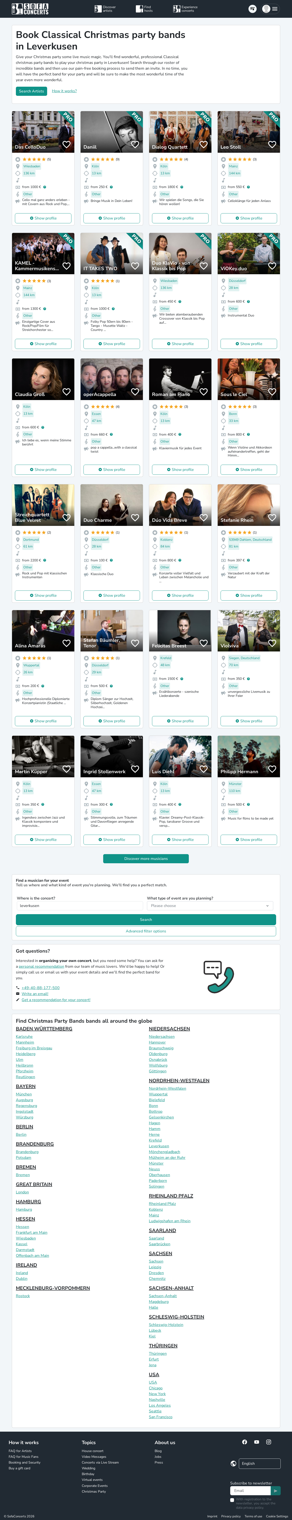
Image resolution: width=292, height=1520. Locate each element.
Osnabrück (158, 1059)
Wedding (88, 1468)
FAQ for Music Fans (23, 1456)
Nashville (157, 1399)
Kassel (21, 1244)
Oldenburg (158, 1054)
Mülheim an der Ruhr (167, 1157)
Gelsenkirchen (161, 1117)
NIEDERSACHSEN (169, 1029)
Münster (156, 1163)
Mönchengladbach (164, 1152)
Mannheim (25, 1042)
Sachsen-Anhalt (163, 1296)
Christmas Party (94, 1491)
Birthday (88, 1474)
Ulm (19, 1059)
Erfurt (154, 1359)
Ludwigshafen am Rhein (169, 1221)
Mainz (154, 1215)
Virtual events (92, 1479)
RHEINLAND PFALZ (171, 1196)
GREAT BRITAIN (34, 1184)
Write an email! (35, 994)
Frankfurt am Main (31, 1232)
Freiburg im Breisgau (34, 1048)
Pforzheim (24, 1071)
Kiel (152, 1336)
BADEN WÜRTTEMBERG (44, 1029)
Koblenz (156, 1209)
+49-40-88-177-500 (41, 988)
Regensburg (26, 1105)
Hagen (154, 1123)
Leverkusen (159, 1146)
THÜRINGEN (163, 1346)
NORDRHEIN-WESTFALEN (179, 1080)
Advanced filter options (146, 931)
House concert (92, 1451)
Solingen (156, 1186)
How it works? (64, 91)
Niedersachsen (162, 1036)
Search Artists (31, 91)
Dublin (21, 1278)
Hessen (22, 1226)
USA (154, 1374)
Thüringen (158, 1353)
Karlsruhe (24, 1036)
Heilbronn (24, 1065)
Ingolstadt (24, 1111)
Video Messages (94, 1456)
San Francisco (160, 1417)
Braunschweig (161, 1048)
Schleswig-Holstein (166, 1324)
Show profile (46, 218)
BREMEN (26, 1167)
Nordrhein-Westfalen (167, 1088)
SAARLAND (162, 1230)
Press (159, 1462)
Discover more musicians (146, 858)
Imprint (212, 1516)
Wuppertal (158, 1094)
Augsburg (24, 1100)
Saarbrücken (159, 1244)
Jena (152, 1365)
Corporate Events (95, 1486)
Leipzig (155, 1267)
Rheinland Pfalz (162, 1203)
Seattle (155, 1411)
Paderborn (158, 1180)
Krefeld (155, 1140)
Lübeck (155, 1330)
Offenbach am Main (32, 1255)
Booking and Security (24, 1462)
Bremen (23, 1175)
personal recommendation (41, 966)
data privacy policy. (250, 1507)
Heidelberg (25, 1054)
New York (157, 1394)
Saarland (156, 1238)
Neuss (154, 1169)
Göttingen (157, 1071)
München (24, 1094)
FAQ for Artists (20, 1451)
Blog (158, 1451)
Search (146, 919)
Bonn (153, 1105)
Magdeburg (159, 1301)
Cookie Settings (277, 1516)
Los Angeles (160, 1405)
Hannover (157, 1042)
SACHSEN (160, 1253)
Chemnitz (157, 1278)
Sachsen (156, 1261)
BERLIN (24, 1127)
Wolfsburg (158, 1065)
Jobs (158, 1456)
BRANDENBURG (35, 1144)
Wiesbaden (26, 1238)
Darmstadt (25, 1249)
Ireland (22, 1273)
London (22, 1192)
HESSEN (25, 1219)
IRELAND (26, 1265)
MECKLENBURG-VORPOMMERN (53, 1288)
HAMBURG (28, 1201)
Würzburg (24, 1117)
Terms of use (253, 1516)
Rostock (23, 1296)
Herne (154, 1134)
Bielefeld (157, 1100)
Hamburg (24, 1209)
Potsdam (23, 1157)
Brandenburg (27, 1152)
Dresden (156, 1273)
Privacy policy (231, 1516)
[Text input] (250, 1490)
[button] (270, 9)
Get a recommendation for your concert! (56, 1000)
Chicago (156, 1388)
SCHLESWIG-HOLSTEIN (176, 1317)
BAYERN (26, 1086)
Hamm (154, 1128)
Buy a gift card (19, 1468)
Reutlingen (25, 1077)
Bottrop (155, 1111)
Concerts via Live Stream (100, 1462)
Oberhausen (159, 1175)
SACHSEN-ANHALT (171, 1288)
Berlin (21, 1134)
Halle (153, 1307)
